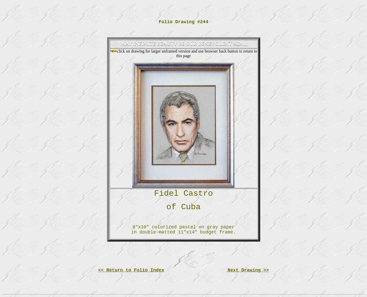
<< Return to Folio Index (131, 270)
